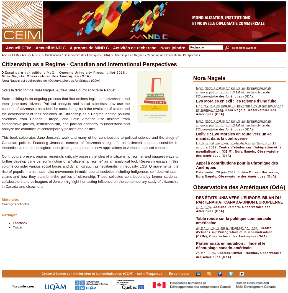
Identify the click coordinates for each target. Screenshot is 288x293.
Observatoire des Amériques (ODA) (86, 55)
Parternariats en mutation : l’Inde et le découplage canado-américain (231, 245)
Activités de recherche (134, 48)
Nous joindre (172, 48)
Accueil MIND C (51, 48)
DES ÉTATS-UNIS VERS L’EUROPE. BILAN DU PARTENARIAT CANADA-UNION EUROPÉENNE (239, 200)
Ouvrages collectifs (15, 204)
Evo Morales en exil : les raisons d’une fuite (236, 101)
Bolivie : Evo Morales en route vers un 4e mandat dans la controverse (234, 136)
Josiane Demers (227, 207)
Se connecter (179, 274)
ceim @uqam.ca (149, 274)
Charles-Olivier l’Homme (237, 253)
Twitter (17, 227)
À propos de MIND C (89, 48)
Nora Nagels (13, 76)
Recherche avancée (244, 48)
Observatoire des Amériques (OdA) (59, 76)
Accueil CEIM (19, 48)
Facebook (20, 223)
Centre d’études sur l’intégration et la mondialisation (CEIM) (234, 232)
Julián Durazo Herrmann (258, 172)
